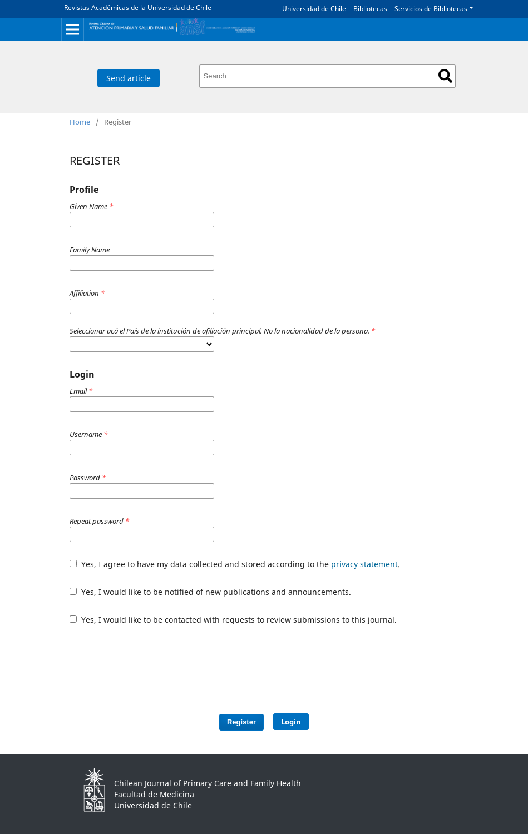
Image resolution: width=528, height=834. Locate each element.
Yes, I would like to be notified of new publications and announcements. (210, 592)
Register (241, 722)
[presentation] (271, 664)
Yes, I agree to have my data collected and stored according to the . (235, 564)
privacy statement (364, 564)
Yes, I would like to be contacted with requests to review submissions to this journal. (233, 619)
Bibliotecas (370, 8)
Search (445, 76)
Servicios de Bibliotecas (430, 8)
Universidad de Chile (314, 8)
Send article (128, 78)
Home (80, 122)
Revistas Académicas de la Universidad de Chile (137, 7)
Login (291, 722)
